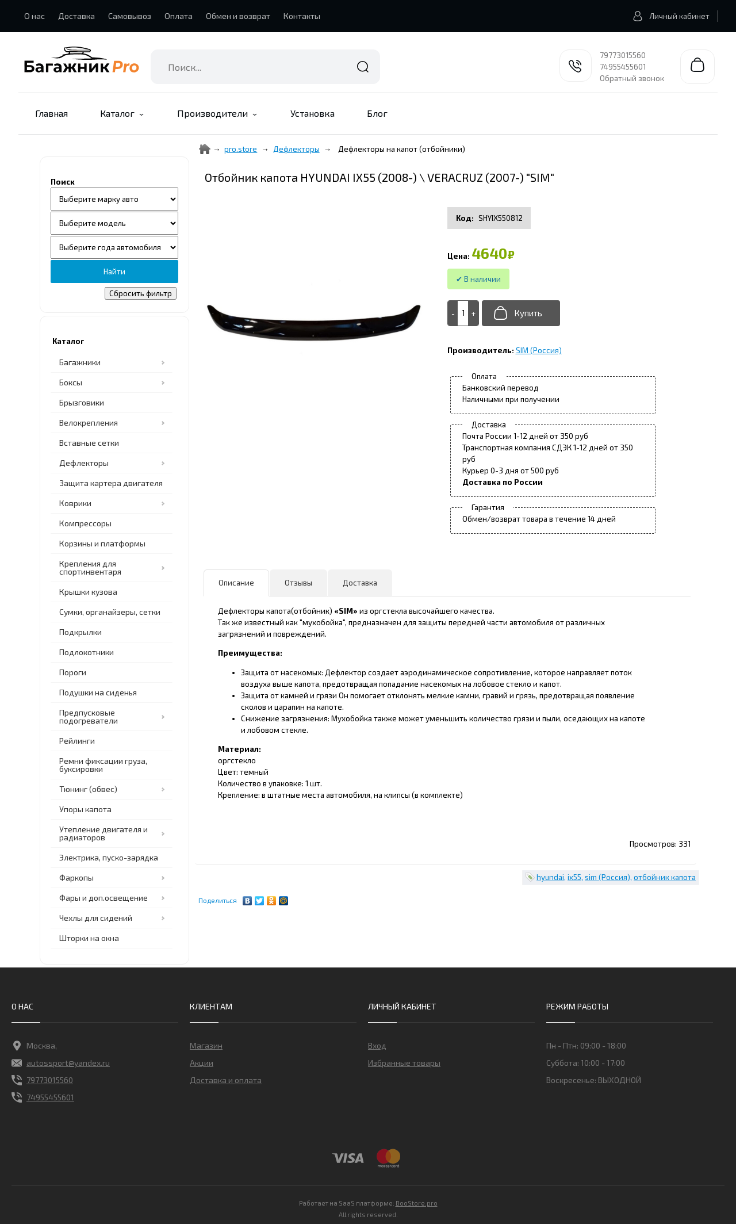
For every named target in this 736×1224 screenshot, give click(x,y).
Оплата (178, 16)
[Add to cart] (463, 313)
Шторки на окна (89, 938)
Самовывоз (129, 16)
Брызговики (81, 402)
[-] (453, 313)
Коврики (75, 503)
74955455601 (623, 66)
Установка (312, 113)
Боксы (70, 382)
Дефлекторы (84, 463)
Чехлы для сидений (95, 918)
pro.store (240, 149)
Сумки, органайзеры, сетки (109, 612)
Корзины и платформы (102, 543)
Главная (51, 113)
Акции (201, 1063)
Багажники (80, 362)
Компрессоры (85, 523)
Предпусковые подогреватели (88, 716)
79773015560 (623, 55)
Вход (377, 1045)
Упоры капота (85, 809)
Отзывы (298, 582)
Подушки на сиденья (98, 692)
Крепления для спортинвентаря (90, 567)
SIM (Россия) (539, 350)
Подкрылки (80, 632)
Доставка (76, 16)
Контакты (301, 16)
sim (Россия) (607, 877)
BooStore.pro (417, 1202)
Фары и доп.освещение (103, 897)
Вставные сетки (89, 442)
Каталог (117, 113)
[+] (473, 313)
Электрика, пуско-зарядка (108, 857)
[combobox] (265, 66)
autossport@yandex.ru (61, 1063)
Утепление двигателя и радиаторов (103, 833)
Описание (236, 582)
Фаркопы (76, 877)
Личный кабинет (668, 16)
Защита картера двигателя (111, 483)
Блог (377, 113)
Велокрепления (88, 422)
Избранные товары (404, 1063)
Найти (363, 66)
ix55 (574, 877)
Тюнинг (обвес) (88, 789)
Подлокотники (86, 652)
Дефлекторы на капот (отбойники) (401, 149)
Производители (212, 113)
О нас (34, 16)
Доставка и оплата (226, 1080)
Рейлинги (77, 740)
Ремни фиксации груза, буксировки (103, 765)
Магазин (206, 1045)
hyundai (550, 877)
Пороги (72, 672)
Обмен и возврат (238, 16)
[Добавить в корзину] (521, 313)
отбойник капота (665, 877)
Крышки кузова (88, 591)
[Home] (204, 149)
